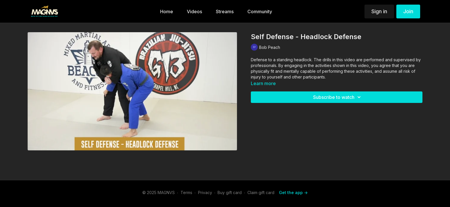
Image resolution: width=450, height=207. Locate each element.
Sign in (379, 11)
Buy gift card (230, 192)
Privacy (205, 192)
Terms (186, 192)
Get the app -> (293, 192)
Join (408, 11)
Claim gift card (260, 192)
